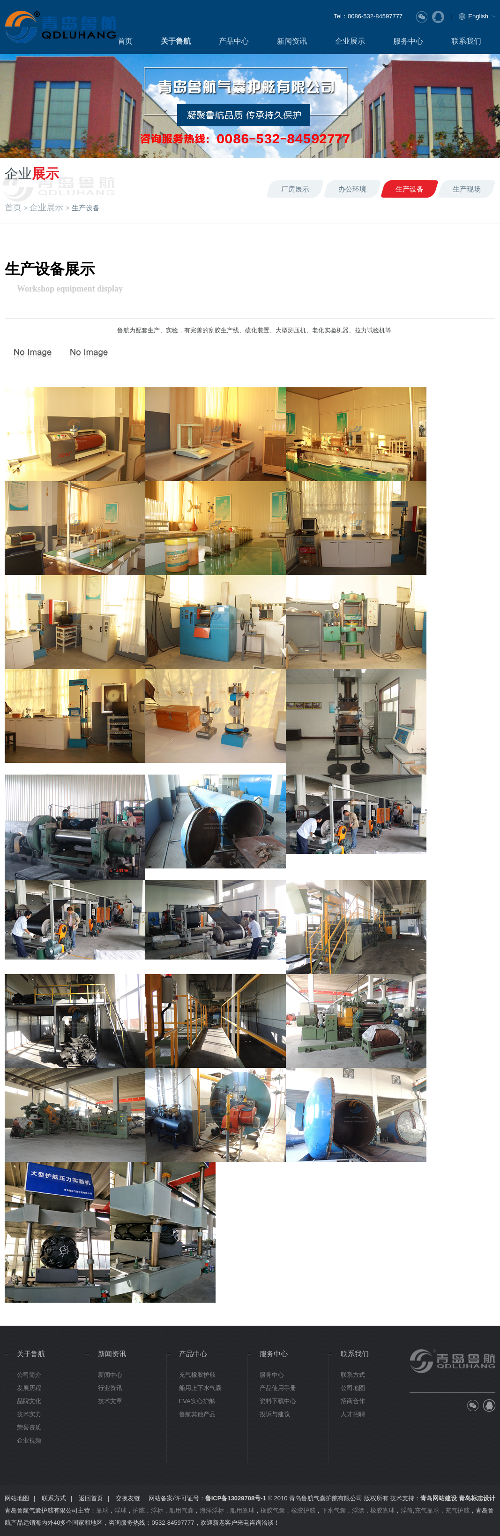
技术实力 (29, 1414)
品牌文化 (29, 1401)
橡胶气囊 (273, 1510)
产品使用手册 (278, 1387)
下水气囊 (333, 1510)
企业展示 (350, 41)
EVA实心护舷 (197, 1401)
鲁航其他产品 (197, 1414)
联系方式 (353, 1374)
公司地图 (353, 1387)
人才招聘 (353, 1414)
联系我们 (466, 41)
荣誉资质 (29, 1427)
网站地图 (17, 1498)
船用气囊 (181, 1510)
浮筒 (407, 1510)
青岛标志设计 (477, 1498)
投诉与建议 (275, 1414)
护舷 (139, 1510)
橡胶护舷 (303, 1510)
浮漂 (358, 1510)
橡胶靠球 (382, 1510)
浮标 (157, 1510)
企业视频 (29, 1440)
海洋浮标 (212, 1510)
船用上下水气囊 (200, 1387)
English (478, 16)
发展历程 (29, 1387)
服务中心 (408, 41)
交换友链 (128, 1498)
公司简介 (29, 1374)
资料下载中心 (278, 1401)
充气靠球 (427, 1510)
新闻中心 (110, 1374)
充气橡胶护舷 (197, 1374)
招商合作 (353, 1401)
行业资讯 (110, 1387)
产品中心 (234, 41)
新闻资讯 (292, 41)
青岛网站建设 (438, 1498)
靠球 (102, 1510)
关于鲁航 (176, 41)
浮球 (120, 1510)
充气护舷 (457, 1510)
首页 (125, 41)
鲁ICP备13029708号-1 (235, 1498)
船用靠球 (242, 1510)
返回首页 (91, 1498)
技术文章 (110, 1401)
